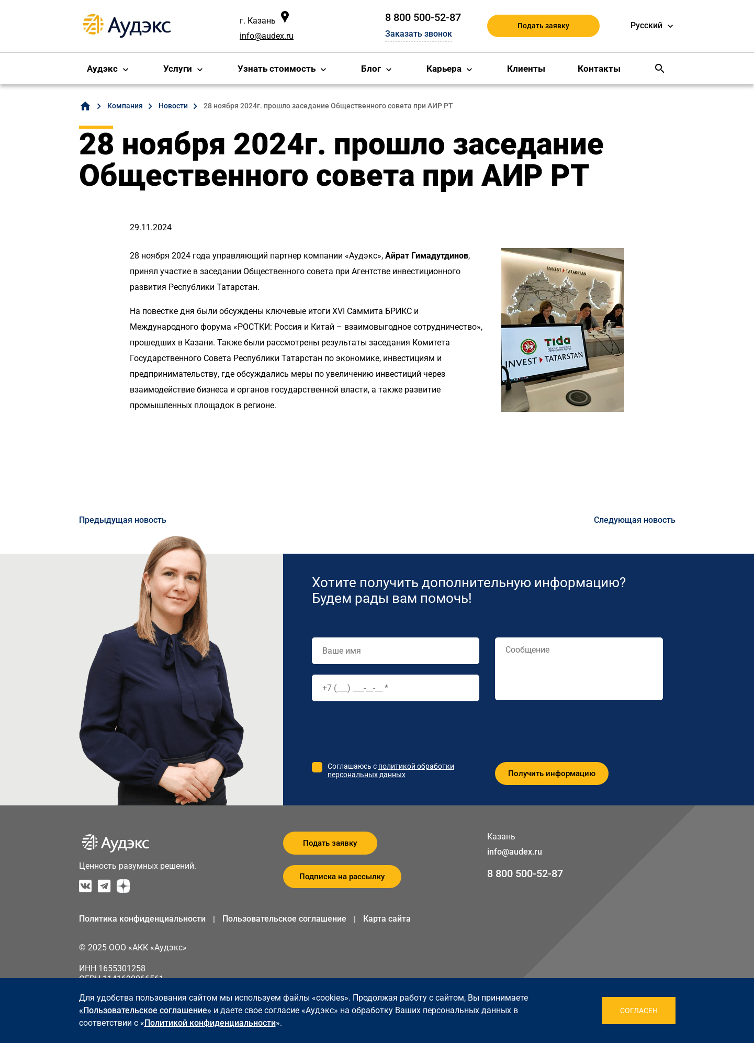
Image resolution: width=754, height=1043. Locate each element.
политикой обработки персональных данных (391, 770)
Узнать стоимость (277, 68)
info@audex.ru (267, 36)
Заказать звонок (418, 34)
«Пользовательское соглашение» (145, 1010)
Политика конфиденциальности (142, 919)
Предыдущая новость (122, 520)
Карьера (444, 68)
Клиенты (526, 68)
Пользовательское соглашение (284, 919)
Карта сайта (387, 919)
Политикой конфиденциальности (210, 1023)
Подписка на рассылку (342, 876)
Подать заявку (543, 25)
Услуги (177, 68)
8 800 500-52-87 (423, 17)
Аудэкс (102, 68)
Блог (371, 68)
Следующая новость (635, 520)
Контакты (599, 68)
